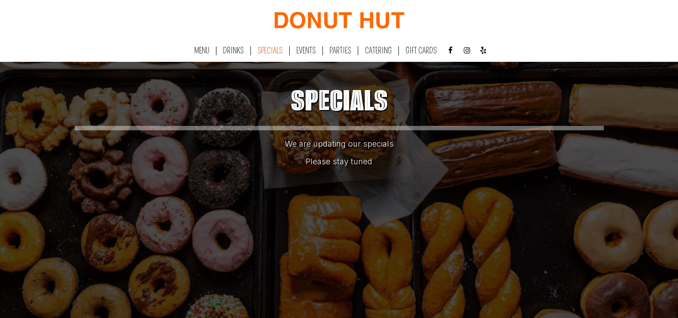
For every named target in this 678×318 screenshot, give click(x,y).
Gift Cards (421, 50)
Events (306, 50)
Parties (340, 50)
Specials (270, 50)
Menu (201, 50)
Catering (378, 50)
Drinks (233, 50)
